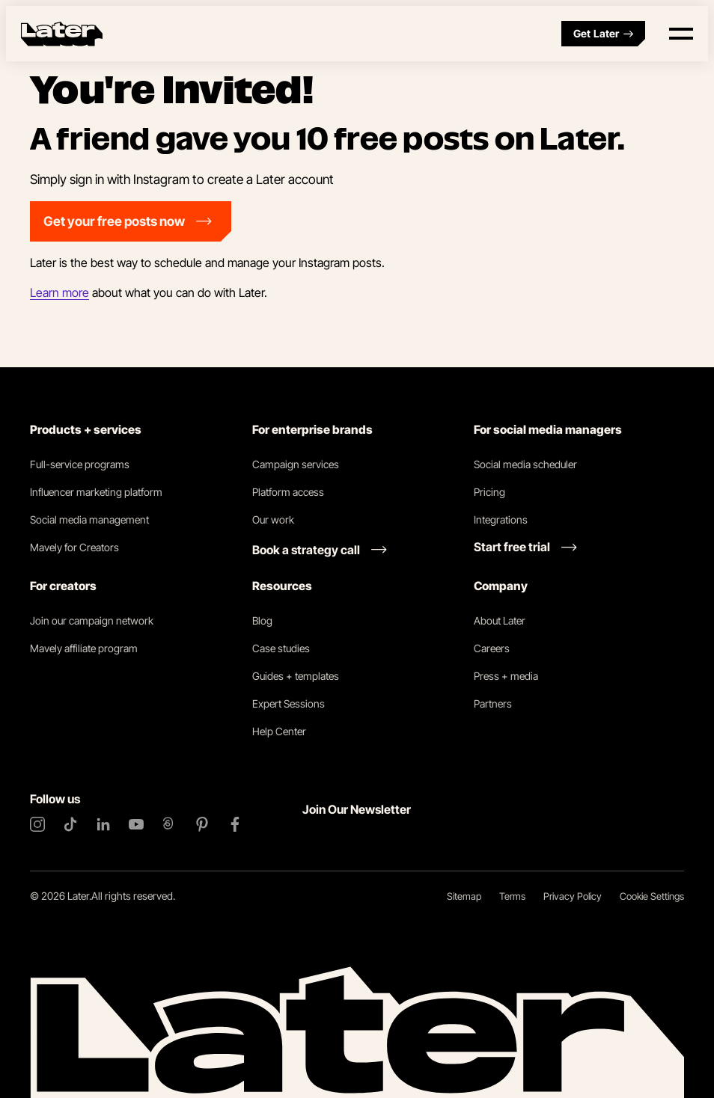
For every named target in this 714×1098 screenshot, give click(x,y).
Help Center (279, 731)
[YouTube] (136, 824)
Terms (512, 896)
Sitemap (464, 896)
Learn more (59, 292)
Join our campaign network (91, 620)
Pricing (489, 491)
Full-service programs (79, 464)
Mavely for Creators (74, 547)
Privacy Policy (572, 896)
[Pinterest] (202, 824)
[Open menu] (681, 34)
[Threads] (169, 824)
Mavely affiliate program (84, 648)
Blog (262, 620)
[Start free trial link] (525, 546)
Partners (493, 703)
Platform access (288, 491)
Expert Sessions (288, 703)
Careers (492, 648)
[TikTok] (70, 824)
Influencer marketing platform (96, 491)
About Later (499, 620)
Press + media (506, 675)
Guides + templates (295, 675)
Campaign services (295, 464)
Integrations (501, 519)
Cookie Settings (652, 896)
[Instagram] (37, 824)
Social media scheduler (525, 464)
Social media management (89, 519)
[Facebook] (235, 824)
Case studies (281, 648)
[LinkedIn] (103, 824)
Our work (273, 519)
